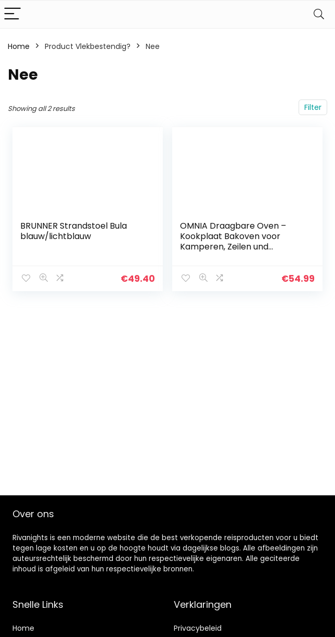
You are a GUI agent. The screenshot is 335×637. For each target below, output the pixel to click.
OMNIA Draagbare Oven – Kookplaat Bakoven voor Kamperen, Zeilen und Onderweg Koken (233, 241)
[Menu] (12, 14)
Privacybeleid (198, 628)
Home (19, 46)
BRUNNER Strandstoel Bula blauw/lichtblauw (73, 231)
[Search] (318, 14)
